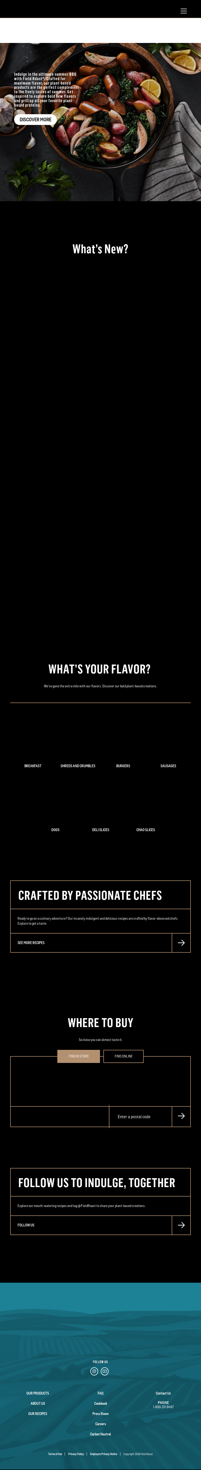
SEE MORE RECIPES (31, 943)
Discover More (35, 119)
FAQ (100, 1393)
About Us (38, 1403)
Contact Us (163, 1393)
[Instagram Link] (94, 1372)
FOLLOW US (26, 1225)
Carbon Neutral (100, 1434)
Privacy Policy (76, 1454)
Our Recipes (37, 1414)
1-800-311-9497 (163, 1407)
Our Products (37, 1393)
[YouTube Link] (105, 1372)
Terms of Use (55, 1454)
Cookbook (100, 1403)
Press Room (100, 1414)
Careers (100, 1424)
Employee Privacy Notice (103, 1454)
